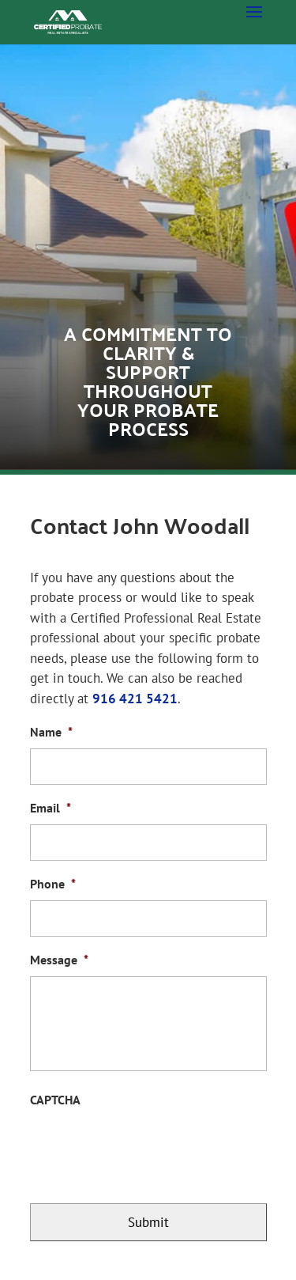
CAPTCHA (55, 1100)
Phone (53, 884)
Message (59, 960)
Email (50, 808)
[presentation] (150, 1147)
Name (51, 732)
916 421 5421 (135, 698)
